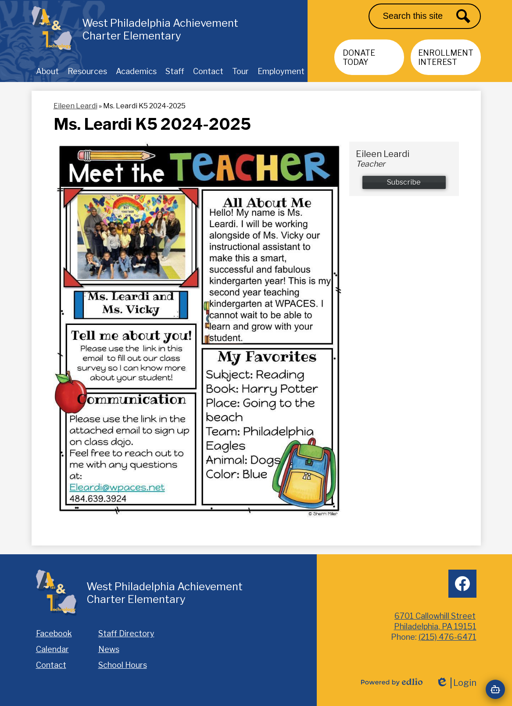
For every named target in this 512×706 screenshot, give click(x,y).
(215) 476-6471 (447, 637)
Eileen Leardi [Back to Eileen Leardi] (75, 106)
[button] (47, 71)
